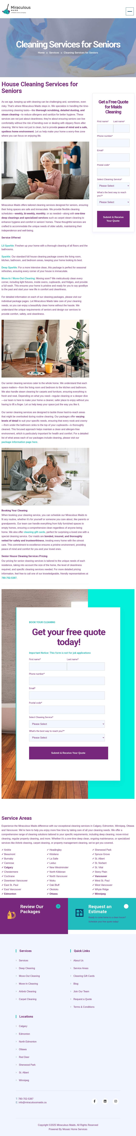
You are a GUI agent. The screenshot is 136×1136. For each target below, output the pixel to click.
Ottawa (54, 894)
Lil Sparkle (8, 245)
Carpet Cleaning (27, 999)
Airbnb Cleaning (27, 991)
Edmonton (10, 894)
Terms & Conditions (84, 1007)
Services (23, 960)
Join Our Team (81, 991)
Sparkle (6, 256)
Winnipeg (100, 894)
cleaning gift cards (34, 532)
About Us (78, 960)
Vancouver (101, 876)
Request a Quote (82, 999)
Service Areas (80, 968)
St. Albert (24, 1072)
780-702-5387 (24, 1098)
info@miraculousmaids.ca (31, 1102)
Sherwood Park (27, 1065)
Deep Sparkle (9, 267)
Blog (75, 983)
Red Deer (24, 1057)
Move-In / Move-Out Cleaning (18, 278)
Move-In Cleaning (28, 983)
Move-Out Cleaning (29, 976)
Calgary (8, 867)
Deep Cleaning (27, 968)
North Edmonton (28, 1041)
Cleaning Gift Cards (84, 976)
